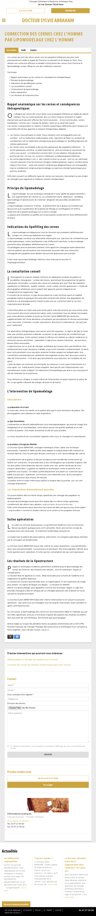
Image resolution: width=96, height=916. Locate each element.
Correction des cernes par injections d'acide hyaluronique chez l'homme (39, 665)
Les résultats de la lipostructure (25, 95)
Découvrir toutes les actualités (16, 904)
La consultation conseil (21, 86)
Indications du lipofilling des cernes (26, 83)
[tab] (11, 50)
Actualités (27, 910)
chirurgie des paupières (34, 156)
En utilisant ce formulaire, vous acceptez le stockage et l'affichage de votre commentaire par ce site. (47, 747)
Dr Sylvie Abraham (12, 910)
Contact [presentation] (33, 50)
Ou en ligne (48, 784)
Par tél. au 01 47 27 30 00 (48, 778)
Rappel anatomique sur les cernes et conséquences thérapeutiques (41, 77)
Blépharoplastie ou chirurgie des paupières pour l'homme (32, 660)
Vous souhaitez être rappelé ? (20, 694)
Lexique (58, 910)
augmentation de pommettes (55, 504)
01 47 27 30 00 (25, 10)
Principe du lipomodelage (22, 80)
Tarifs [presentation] (23, 50)
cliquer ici (45, 630)
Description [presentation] (11, 50)
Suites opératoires (19, 92)
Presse (38, 910)
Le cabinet (48, 910)
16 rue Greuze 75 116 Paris (18, 821)
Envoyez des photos (16, 703)
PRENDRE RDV (70, 10)
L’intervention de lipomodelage (24, 89)
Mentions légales (12, 913)
